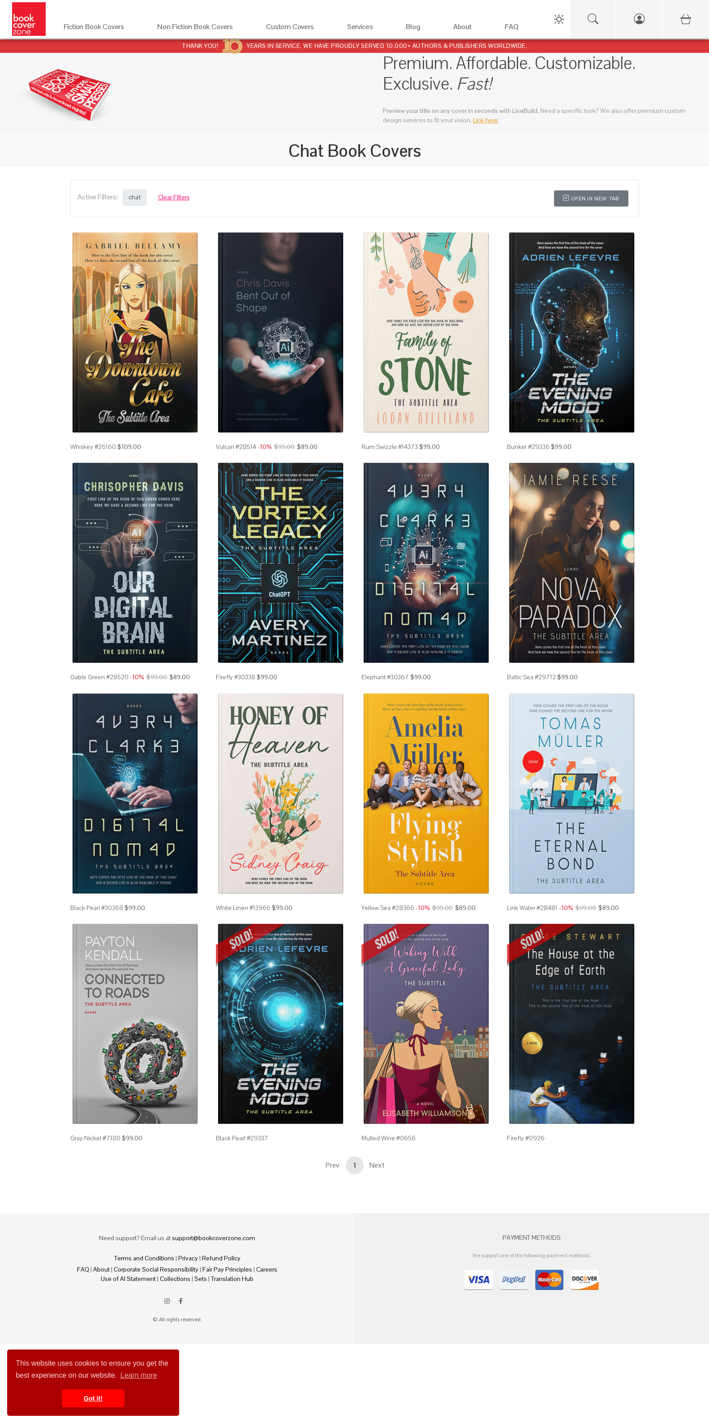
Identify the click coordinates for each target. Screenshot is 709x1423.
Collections (175, 1279)
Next (377, 1165)
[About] (470, 29)
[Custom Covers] (297, 29)
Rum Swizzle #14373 (389, 447)
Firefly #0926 (526, 1138)
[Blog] (420, 29)
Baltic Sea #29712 (531, 677)
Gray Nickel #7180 (95, 1138)
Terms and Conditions (144, 1258)
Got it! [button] (93, 1398)
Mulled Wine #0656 (388, 1138)
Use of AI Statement (128, 1279)
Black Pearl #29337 (242, 1138)
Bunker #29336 (528, 447)
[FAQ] (519, 29)
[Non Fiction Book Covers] (202, 29)
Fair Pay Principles (227, 1269)
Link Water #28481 (532, 908)
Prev (332, 1165)
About (101, 1269)
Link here (485, 120)
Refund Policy (221, 1258)
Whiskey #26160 (93, 447)
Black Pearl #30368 (96, 908)
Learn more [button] (138, 1375)
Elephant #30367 (385, 677)
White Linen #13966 (243, 908)
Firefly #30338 (235, 677)
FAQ (83, 1269)
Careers (266, 1269)
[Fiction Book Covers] (102, 29)
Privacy (188, 1258)
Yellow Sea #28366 (387, 908)
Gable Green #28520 (99, 677)
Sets (200, 1279)
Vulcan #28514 (236, 447)
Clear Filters (174, 197)
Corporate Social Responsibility (156, 1269)
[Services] (367, 29)
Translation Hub (232, 1279)
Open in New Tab (591, 198)
